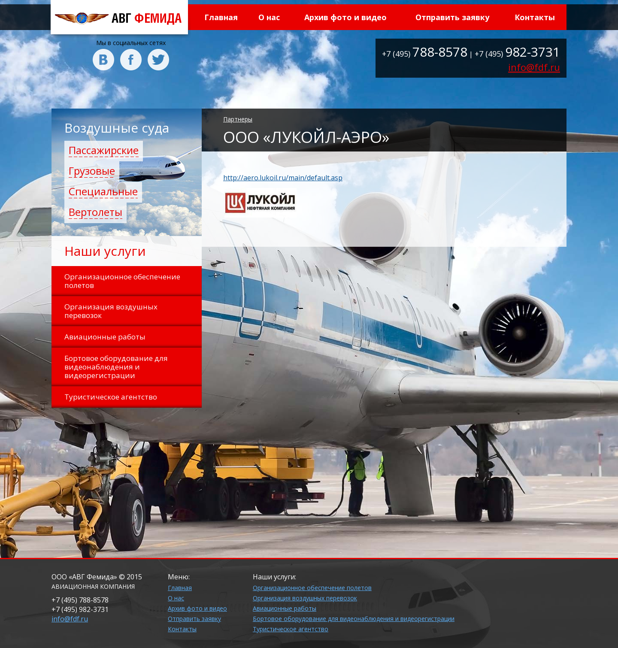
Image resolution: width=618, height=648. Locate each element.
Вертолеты (95, 212)
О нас (269, 17)
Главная (221, 17)
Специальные (103, 191)
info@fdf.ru (534, 67)
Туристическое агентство (290, 629)
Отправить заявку (452, 17)
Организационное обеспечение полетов (312, 588)
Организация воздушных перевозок (305, 598)
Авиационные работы (284, 608)
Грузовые (92, 171)
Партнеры (237, 119)
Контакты (535, 17)
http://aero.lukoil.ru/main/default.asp (282, 177)
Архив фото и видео (345, 17)
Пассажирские (104, 150)
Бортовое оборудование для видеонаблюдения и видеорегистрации (353, 619)
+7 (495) (424, 53)
